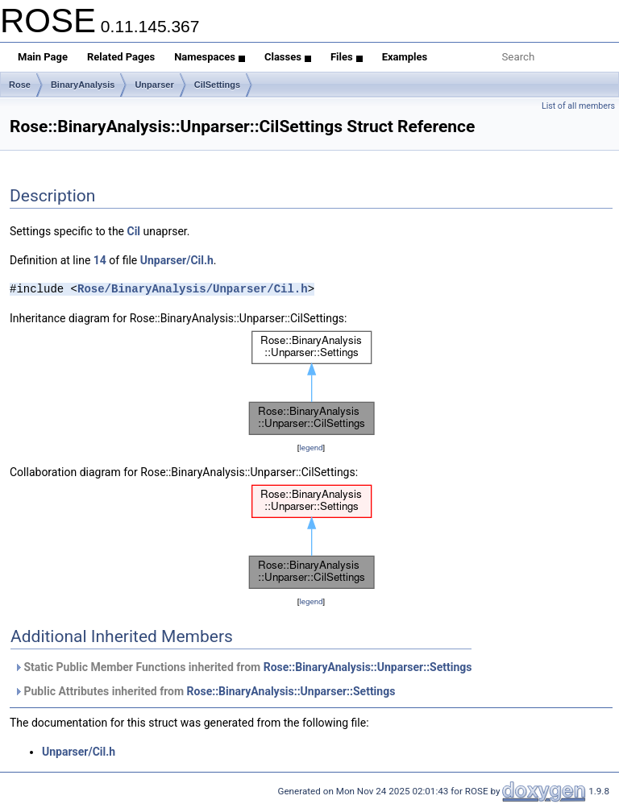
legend (310, 447)
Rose (20, 84)
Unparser (154, 84)
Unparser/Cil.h (177, 260)
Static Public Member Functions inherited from (243, 667)
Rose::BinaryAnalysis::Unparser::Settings (368, 667)
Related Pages (121, 57)
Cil (133, 231)
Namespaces (209, 57)
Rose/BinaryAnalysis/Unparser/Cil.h (192, 288)
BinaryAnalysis (82, 84)
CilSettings (217, 84)
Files (346, 57)
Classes (287, 57)
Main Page (43, 57)
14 (99, 260)
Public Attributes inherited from (204, 691)
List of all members (578, 106)
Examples (405, 57)
